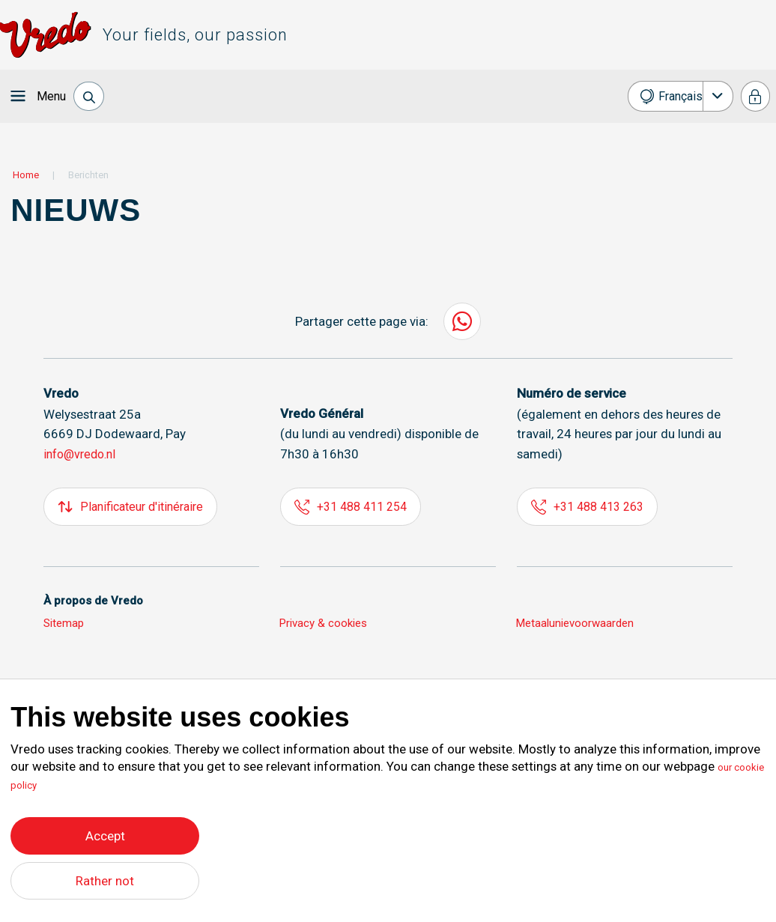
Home (26, 175)
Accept (105, 832)
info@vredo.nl (82, 453)
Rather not (105, 880)
